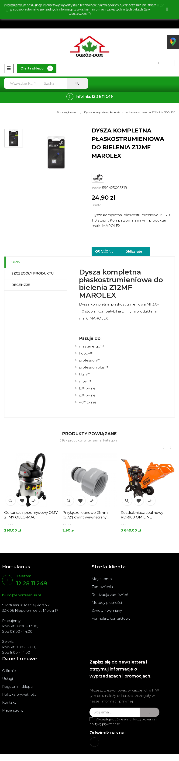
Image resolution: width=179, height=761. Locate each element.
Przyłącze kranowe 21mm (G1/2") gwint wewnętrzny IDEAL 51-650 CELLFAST (85, 515)
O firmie (9, 670)
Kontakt (9, 702)
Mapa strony (13, 710)
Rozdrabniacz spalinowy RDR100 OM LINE (142, 514)
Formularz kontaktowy (111, 618)
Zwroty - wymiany (107, 610)
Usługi (7, 678)
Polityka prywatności (19, 694)
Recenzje (20, 285)
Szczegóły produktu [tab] (32, 273)
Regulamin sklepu (17, 686)
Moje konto (102, 579)
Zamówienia (102, 586)
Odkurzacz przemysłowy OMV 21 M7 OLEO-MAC (31, 514)
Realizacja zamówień (110, 594)
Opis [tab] (15, 262)
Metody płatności (107, 602)
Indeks (96, 188)
